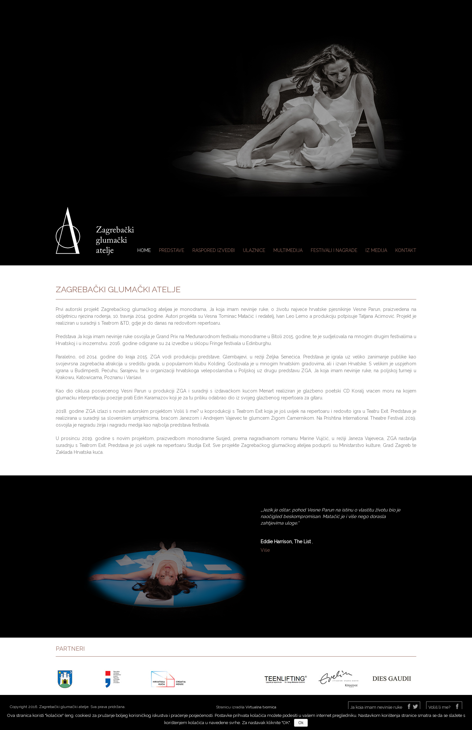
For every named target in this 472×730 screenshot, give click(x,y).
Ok (300, 722)
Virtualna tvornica (261, 707)
